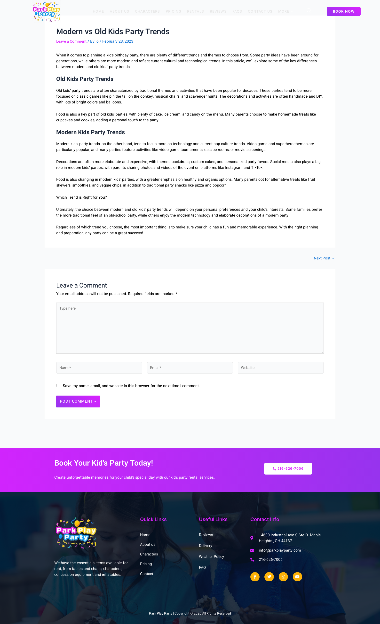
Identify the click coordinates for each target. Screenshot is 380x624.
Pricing (173, 11)
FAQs (237, 11)
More (286, 11)
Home (98, 11)
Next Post (324, 258)
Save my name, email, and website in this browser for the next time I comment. (131, 388)
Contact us (260, 11)
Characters (147, 11)
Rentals (195, 11)
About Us (119, 11)
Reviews (218, 11)
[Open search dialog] (309, 11)
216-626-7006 (288, 469)
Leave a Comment (72, 42)
